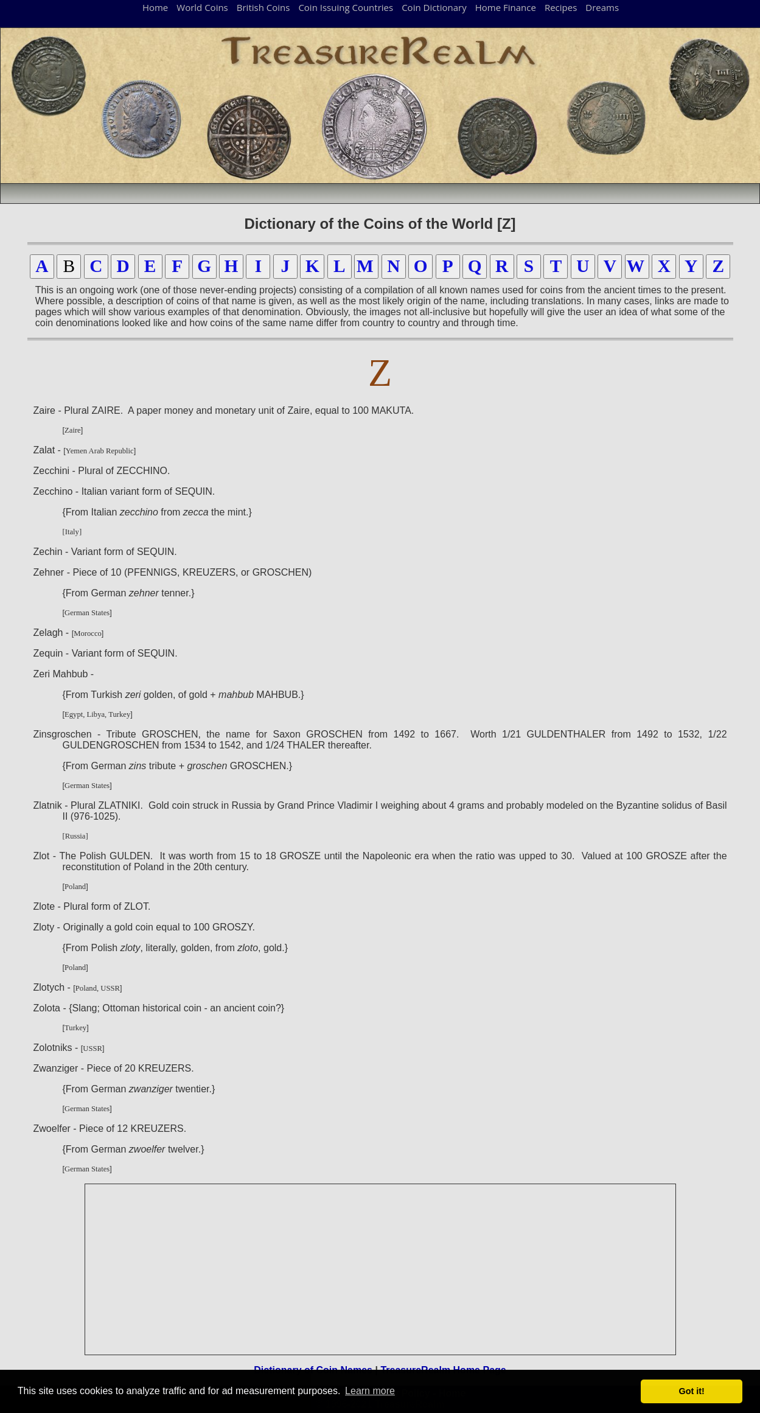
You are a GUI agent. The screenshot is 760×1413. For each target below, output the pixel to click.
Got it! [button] (692, 1391)
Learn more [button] (370, 1391)
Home (155, 7)
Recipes (561, 7)
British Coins (263, 7)
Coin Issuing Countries (345, 7)
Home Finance (505, 7)
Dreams (602, 7)
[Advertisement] (381, 1269)
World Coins (202, 7)
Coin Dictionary (434, 7)
